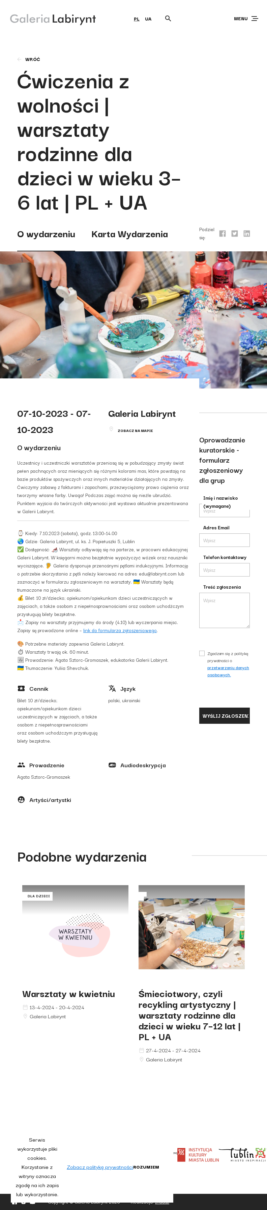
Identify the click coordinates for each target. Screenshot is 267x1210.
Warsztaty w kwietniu (68, 993)
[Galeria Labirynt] (48, 18)
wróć (28, 59)
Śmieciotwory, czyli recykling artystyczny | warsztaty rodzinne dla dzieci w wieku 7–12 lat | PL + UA (190, 1014)
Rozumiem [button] (146, 1166)
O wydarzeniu (46, 233)
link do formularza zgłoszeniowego (120, 630)
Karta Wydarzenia (129, 233)
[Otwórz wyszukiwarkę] (168, 18)
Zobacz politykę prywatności (100, 1166)
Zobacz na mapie (135, 430)
